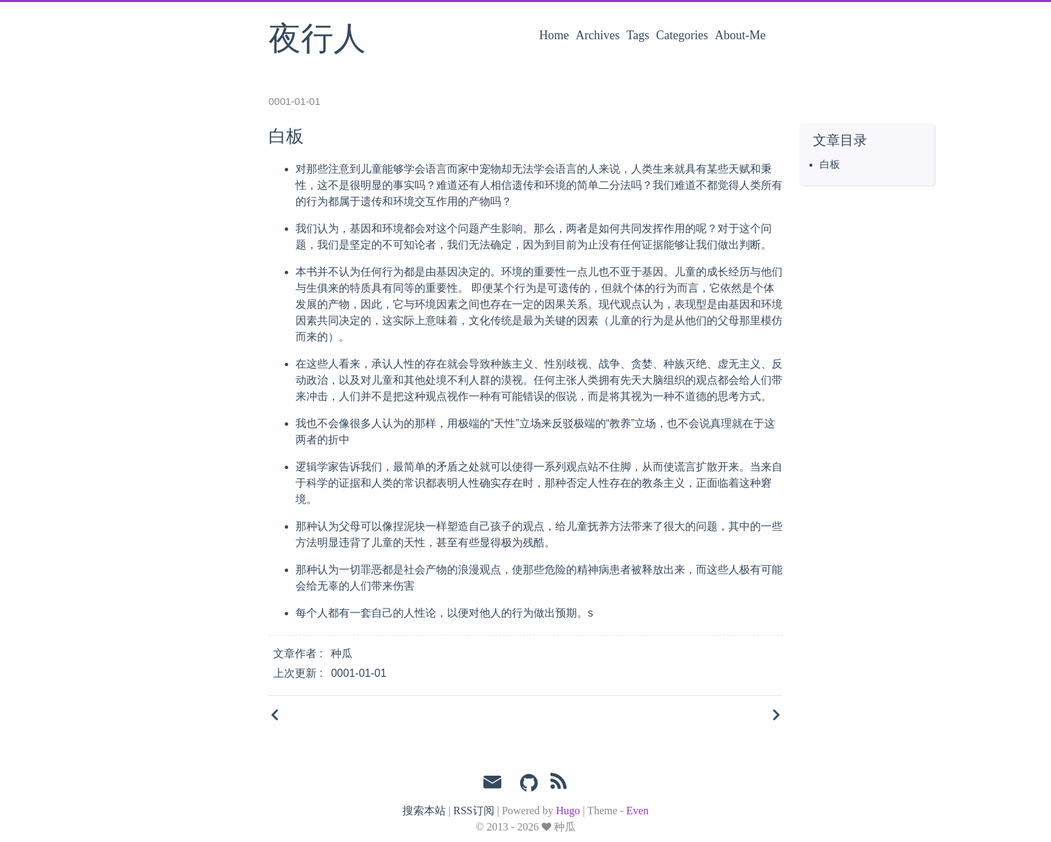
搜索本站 (424, 810)
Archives (598, 35)
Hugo (568, 810)
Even (637, 810)
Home (554, 35)
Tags (637, 35)
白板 (830, 164)
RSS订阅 (473, 810)
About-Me (740, 35)
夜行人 (317, 40)
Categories (682, 35)
